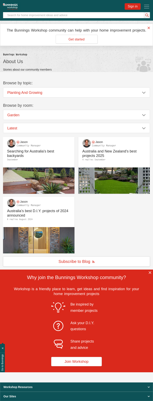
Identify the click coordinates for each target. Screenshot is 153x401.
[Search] (76, 15)
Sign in (133, 6)
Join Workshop (77, 362)
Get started (76, 39)
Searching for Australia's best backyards (30, 153)
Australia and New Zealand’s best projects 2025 (109, 153)
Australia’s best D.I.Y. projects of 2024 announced (37, 213)
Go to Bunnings (2, 362)
